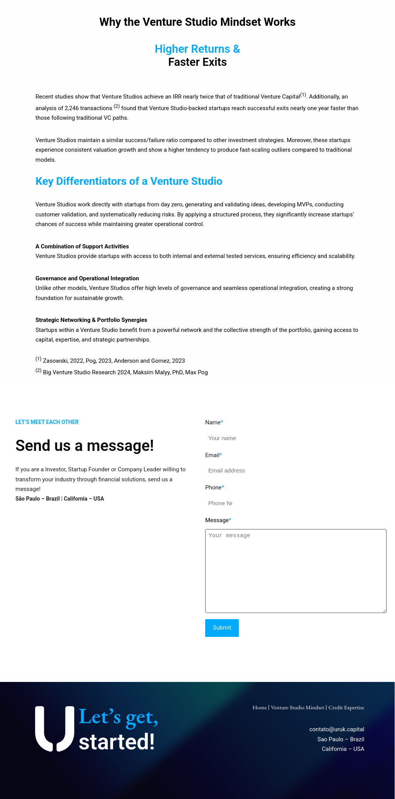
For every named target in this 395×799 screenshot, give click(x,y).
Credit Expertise (346, 707)
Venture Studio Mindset (297, 707)
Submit (222, 627)
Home (260, 707)
